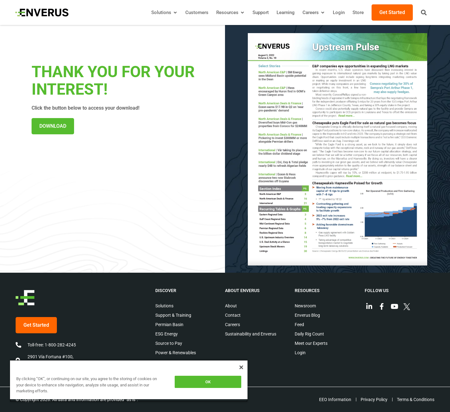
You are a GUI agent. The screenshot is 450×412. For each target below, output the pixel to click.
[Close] (241, 367)
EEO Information (334, 399)
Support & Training (173, 315)
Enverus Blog (307, 315)
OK (208, 382)
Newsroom (305, 305)
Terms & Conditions (415, 399)
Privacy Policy (373, 399)
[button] (423, 12)
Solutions (164, 305)
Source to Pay (168, 343)
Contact (233, 315)
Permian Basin (169, 324)
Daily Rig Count (309, 333)
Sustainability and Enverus (250, 333)
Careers (232, 324)
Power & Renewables (175, 352)
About (231, 305)
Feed (299, 324)
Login (300, 352)
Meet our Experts (311, 343)
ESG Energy (166, 333)
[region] (129, 381)
